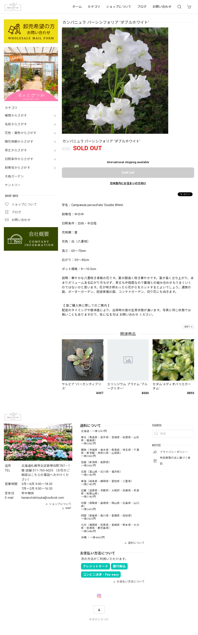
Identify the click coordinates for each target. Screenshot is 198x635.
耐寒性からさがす (17, 168)
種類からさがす (16, 115)
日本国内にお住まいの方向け (128, 183)
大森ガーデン (14, 176)
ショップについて (118, 7)
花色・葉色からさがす (21, 133)
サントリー (13, 185)
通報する (188, 327)
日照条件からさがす (19, 159)
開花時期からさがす (19, 141)
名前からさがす (16, 124)
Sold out (128, 172)
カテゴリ (94, 7)
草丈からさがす (16, 150)
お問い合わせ (162, 7)
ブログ (142, 7)
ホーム (77, 7)
